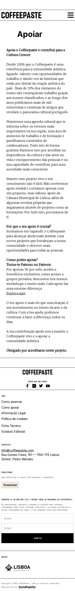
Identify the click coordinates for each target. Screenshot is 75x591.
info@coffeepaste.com (17, 450)
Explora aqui (15, 293)
